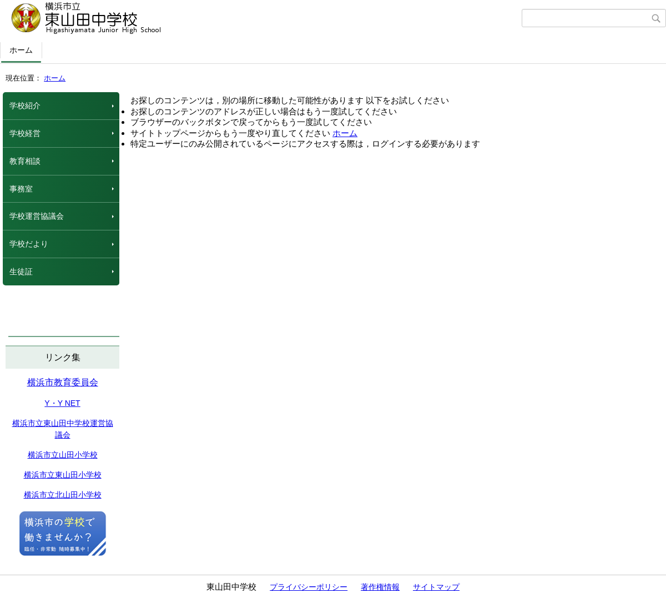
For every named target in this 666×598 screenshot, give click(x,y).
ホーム (21, 50)
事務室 (21, 188)
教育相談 (25, 161)
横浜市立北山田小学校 (63, 494)
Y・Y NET (62, 403)
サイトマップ (436, 586)
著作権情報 (380, 586)
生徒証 (21, 271)
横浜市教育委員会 (62, 382)
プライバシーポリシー (308, 586)
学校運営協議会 (36, 216)
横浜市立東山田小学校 (63, 474)
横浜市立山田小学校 (63, 454)
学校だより (28, 243)
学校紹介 (25, 105)
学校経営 (25, 133)
